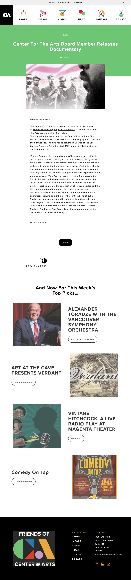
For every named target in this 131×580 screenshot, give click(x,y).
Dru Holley (60, 132)
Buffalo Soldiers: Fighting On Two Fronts (54, 129)
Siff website (40, 142)
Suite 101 (99, 544)
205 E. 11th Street (104, 540)
